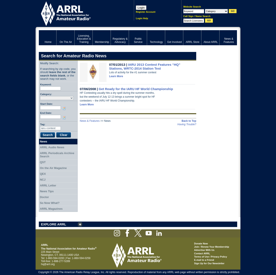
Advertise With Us (204, 250)
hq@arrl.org (48, 264)
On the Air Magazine (53, 168)
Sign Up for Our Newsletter (209, 263)
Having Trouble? (186, 124)
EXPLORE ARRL (53, 224)
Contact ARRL (202, 253)
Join (196, 246)
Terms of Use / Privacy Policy (210, 256)
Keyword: (46, 84)
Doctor (44, 197)
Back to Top (189, 120)
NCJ (42, 179)
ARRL (81, 13)
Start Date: (46, 103)
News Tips (47, 191)
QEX (43, 173)
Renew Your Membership (215, 246)
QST (43, 162)
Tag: (42, 124)
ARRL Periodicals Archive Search (57, 155)
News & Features (90, 120)
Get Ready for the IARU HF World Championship (136, 89)
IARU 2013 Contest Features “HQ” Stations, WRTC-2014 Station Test (144, 66)
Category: (46, 94)
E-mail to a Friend (204, 260)
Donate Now (201, 243)
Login (141, 7)
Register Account (145, 12)
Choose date (64, 108)
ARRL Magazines (51, 208)
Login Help (142, 18)
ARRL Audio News (52, 147)
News (43, 141)
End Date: (46, 112)
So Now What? (50, 203)
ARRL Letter (48, 185)
